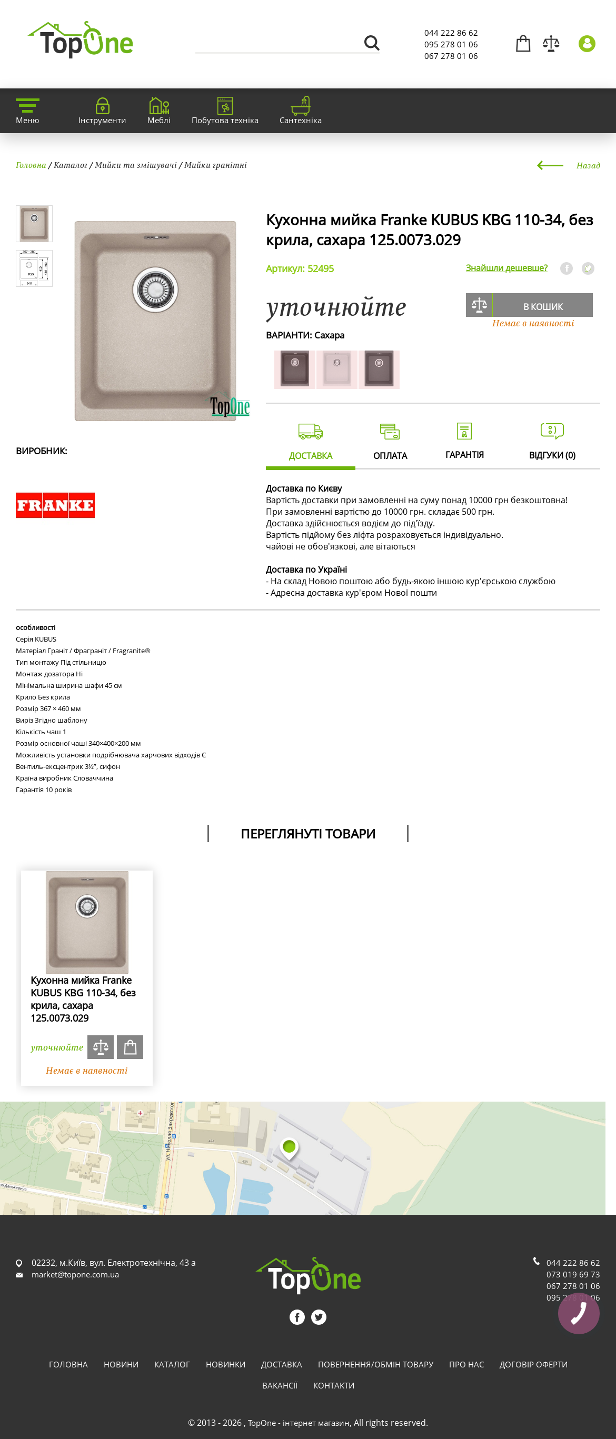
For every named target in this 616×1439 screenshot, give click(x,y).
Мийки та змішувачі (136, 164)
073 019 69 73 (573, 1274)
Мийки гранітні (215, 164)
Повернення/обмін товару (375, 1364)
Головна (31, 164)
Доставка (281, 1364)
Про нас (466, 1364)
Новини (121, 1364)
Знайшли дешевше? (507, 268)
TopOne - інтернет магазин (299, 1422)
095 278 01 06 (451, 44)
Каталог (70, 164)
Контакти (333, 1385)
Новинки (225, 1364)
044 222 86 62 (451, 32)
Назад (588, 165)
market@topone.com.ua (75, 1274)
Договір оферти (534, 1364)
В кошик (543, 307)
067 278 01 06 (451, 56)
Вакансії (279, 1385)
